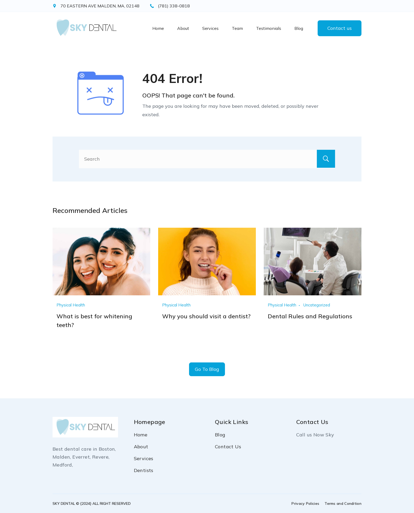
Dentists (143, 470)
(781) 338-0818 (174, 5)
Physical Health (71, 304)
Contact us (339, 28)
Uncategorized (316, 304)
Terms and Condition (342, 503)
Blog (298, 28)
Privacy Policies (305, 503)
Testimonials (268, 28)
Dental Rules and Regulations (310, 316)
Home (158, 28)
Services (210, 28)
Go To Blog (207, 369)
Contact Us (228, 447)
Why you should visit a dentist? (206, 316)
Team (237, 28)
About (183, 28)
